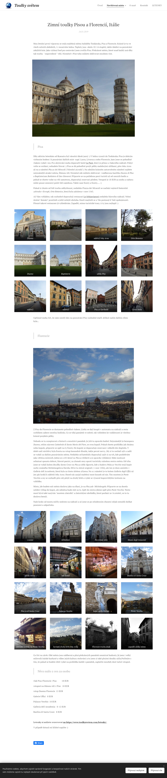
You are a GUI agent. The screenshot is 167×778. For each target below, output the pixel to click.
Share (39, 743)
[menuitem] (97, 5)
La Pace (89, 162)
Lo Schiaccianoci (92, 196)
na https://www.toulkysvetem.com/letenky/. (85, 722)
